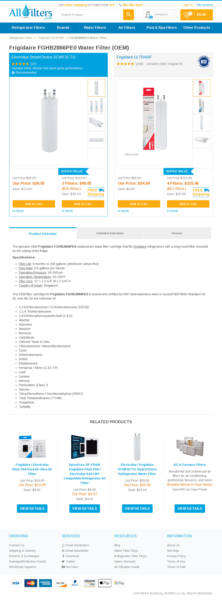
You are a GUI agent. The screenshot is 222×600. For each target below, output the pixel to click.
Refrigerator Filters (28, 27)
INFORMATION (179, 536)
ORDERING (18, 536)
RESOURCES (125, 536)
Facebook (70, 556)
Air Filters (126, 27)
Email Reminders (75, 545)
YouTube (70, 567)
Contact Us (16, 545)
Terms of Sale (176, 567)
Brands (63, 27)
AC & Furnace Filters (190, 464)
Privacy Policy (176, 556)
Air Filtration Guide (127, 567)
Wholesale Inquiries (22, 567)
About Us (173, 545)
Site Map (173, 550)
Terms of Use (176, 561)
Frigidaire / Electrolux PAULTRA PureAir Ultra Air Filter (32, 469)
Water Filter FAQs (126, 550)
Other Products (196, 27)
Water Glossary (125, 561)
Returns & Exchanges (24, 556)
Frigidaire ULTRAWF (51, 37)
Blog (117, 545)
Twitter (68, 561)
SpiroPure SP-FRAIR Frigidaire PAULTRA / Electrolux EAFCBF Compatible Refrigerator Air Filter (85, 474)
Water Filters (95, 27)
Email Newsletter (75, 550)
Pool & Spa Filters (162, 27)
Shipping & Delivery (22, 550)
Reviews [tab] (177, 233)
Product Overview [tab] (43, 233)
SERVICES (71, 536)
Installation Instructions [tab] (110, 233)
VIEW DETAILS (32, 508)
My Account (205, 5)
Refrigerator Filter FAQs (130, 556)
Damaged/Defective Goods (27, 561)
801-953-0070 (132, 5)
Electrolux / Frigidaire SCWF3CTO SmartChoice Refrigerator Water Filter (137, 469)
